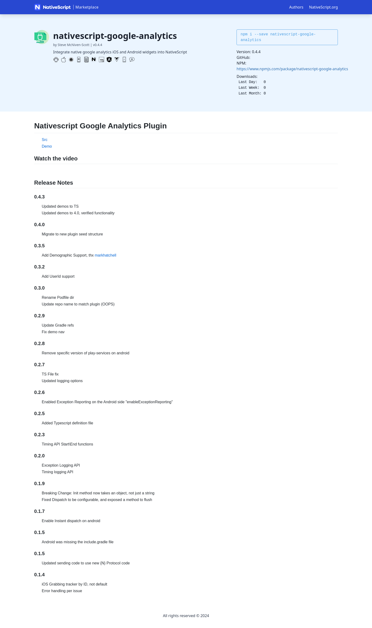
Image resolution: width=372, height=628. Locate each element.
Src (44, 140)
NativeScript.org (323, 7)
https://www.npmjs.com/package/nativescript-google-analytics (292, 68)
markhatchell (105, 255)
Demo (47, 146)
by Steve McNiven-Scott (71, 44)
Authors (296, 7)
